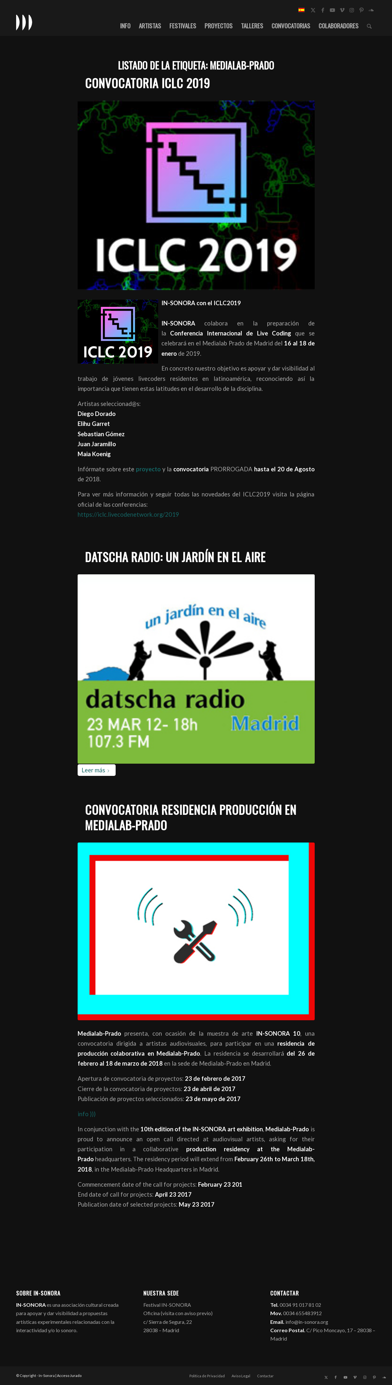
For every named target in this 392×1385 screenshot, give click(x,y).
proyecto (147, 469)
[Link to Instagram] (352, 10)
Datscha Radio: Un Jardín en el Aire (175, 557)
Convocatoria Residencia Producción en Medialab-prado (190, 817)
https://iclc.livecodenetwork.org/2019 (128, 514)
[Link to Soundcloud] (371, 10)
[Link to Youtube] (332, 10)
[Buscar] (369, 25)
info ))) (87, 1113)
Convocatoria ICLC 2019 (147, 83)
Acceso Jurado (69, 1375)
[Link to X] (313, 10)
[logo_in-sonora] (24, 22)
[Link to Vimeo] (342, 10)
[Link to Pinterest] (361, 10)
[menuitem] (125, 25)
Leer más (96, 770)
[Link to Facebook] (323, 10)
